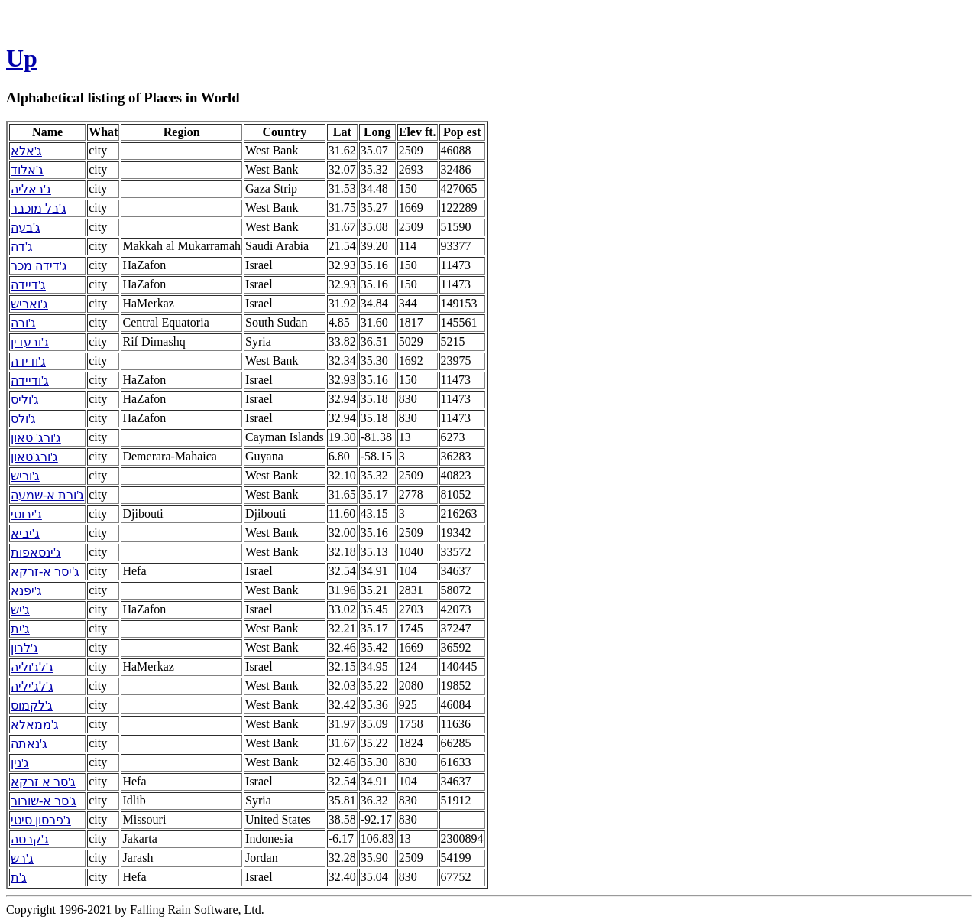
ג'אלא (26, 151)
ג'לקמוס (32, 705)
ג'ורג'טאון (34, 456)
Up (21, 58)
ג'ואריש (29, 303)
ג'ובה (23, 323)
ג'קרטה (30, 839)
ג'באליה (31, 189)
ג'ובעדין (30, 342)
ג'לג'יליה (32, 686)
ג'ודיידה (30, 380)
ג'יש (20, 609)
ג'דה (22, 246)
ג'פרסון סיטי (41, 820)
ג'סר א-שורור (43, 801)
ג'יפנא (26, 590)
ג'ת (19, 877)
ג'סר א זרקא (43, 781)
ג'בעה (25, 227)
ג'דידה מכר (39, 265)
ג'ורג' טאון (36, 437)
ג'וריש (25, 476)
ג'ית (20, 628)
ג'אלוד (27, 170)
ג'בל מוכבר (38, 208)
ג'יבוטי (26, 514)
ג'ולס (23, 418)
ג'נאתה (29, 743)
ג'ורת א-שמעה (47, 495)
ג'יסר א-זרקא (45, 571)
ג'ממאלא (35, 724)
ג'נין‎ (20, 762)
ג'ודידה (28, 361)
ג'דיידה (28, 284)
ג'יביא (25, 533)
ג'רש (22, 858)
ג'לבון (24, 648)
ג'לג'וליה (32, 667)
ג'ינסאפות (36, 552)
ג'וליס (25, 399)
